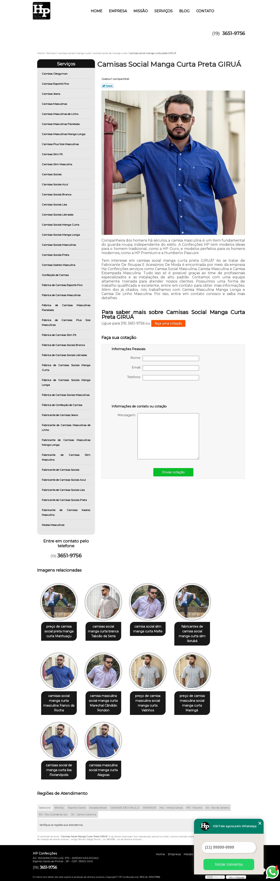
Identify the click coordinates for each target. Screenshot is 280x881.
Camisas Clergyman (55, 73)
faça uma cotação (168, 323)
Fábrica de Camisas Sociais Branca (64, 345)
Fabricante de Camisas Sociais (61, 469)
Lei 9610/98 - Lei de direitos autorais (122, 839)
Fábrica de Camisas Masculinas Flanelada (66, 308)
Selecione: (45, 807)
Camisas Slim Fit (52, 154)
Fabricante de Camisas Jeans (60, 415)
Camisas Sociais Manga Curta (61, 224)
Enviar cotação (173, 472)
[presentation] (139, 393)
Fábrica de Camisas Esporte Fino (62, 285)
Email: (165, 368)
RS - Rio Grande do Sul (53, 814)
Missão (140, 11)
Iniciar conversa (229, 864)
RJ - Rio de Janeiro (217, 807)
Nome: (164, 358)
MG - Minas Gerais (171, 807)
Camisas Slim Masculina (57, 164)
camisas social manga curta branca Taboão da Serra (103, 631)
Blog (184, 11)
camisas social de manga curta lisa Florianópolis (59, 770)
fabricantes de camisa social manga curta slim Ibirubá (192, 634)
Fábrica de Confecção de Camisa (62, 405)
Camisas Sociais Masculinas (59, 244)
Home (96, 11)
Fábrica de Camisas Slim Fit (59, 335)
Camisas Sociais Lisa (55, 204)
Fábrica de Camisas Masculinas (61, 295)
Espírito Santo (77, 807)
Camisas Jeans (51, 93)
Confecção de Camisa (55, 275)
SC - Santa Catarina (83, 814)
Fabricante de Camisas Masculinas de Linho (66, 427)
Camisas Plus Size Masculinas (60, 144)
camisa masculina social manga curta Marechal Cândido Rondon (103, 703)
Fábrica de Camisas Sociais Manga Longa (66, 382)
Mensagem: (158, 436)
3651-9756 (233, 33)
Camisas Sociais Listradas (58, 214)
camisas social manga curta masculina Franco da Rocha (58, 703)
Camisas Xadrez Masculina (59, 265)
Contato (205, 11)
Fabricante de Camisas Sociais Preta (65, 500)
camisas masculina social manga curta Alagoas (103, 770)
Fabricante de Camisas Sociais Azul (64, 479)
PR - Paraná (194, 807)
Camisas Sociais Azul (55, 184)
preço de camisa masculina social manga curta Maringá (192, 703)
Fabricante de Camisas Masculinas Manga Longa (66, 442)
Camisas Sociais (52, 174)
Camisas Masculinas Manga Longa (64, 134)
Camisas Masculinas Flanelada (61, 124)
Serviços (163, 11)
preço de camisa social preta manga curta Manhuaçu (59, 631)
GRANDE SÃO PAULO (124, 807)
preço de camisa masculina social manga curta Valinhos (147, 703)
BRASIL (59, 807)
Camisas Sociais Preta (56, 254)
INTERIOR (149, 807)
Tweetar (108, 86)
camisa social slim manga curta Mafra (147, 629)
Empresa (118, 11)
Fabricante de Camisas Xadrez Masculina (66, 512)
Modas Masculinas (53, 524)
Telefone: (163, 377)
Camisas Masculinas (55, 103)
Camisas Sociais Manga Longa (61, 234)
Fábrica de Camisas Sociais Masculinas (66, 395)
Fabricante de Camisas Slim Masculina (66, 457)
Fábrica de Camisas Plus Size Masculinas (66, 322)
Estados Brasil (98, 807)
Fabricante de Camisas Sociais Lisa (63, 489)
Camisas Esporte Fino (56, 83)
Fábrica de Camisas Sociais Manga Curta (66, 367)
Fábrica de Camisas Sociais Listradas (65, 355)
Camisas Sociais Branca (57, 194)
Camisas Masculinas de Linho (60, 114)
